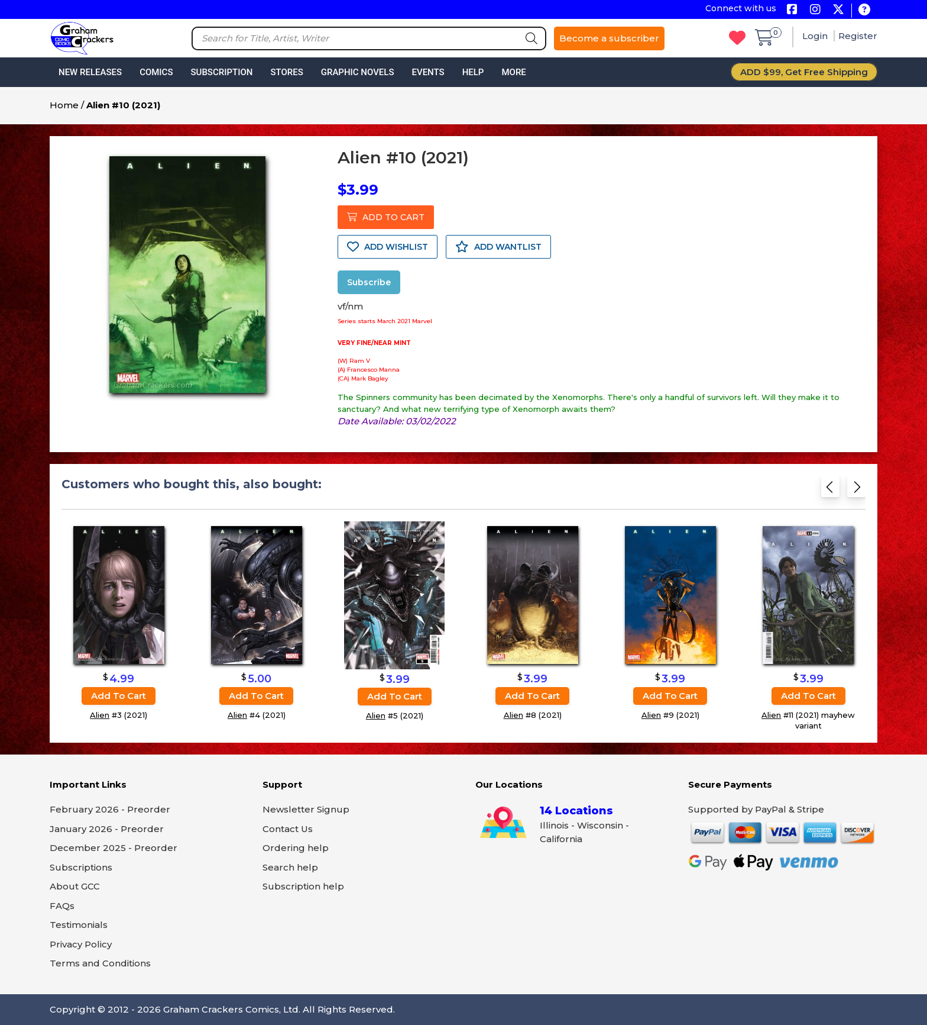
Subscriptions (81, 867)
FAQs (62, 905)
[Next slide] (856, 490)
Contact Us (287, 828)
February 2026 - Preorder (110, 809)
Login (816, 35)
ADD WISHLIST (387, 247)
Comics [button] (156, 72)
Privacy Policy (81, 944)
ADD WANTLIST (498, 247)
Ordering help (295, 847)
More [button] (513, 72)
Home (64, 105)
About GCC (75, 886)
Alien (99, 715)
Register (857, 35)
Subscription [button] (222, 72)
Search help (290, 867)
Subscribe (369, 282)
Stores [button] (286, 72)
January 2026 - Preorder (107, 828)
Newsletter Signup (305, 809)
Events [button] (427, 72)
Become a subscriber (609, 38)
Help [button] (473, 72)
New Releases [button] (90, 72)
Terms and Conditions (100, 963)
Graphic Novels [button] (357, 72)
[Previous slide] (830, 490)
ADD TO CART (385, 217)
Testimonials (79, 924)
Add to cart (118, 695)
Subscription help (303, 886)
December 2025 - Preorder (113, 847)
